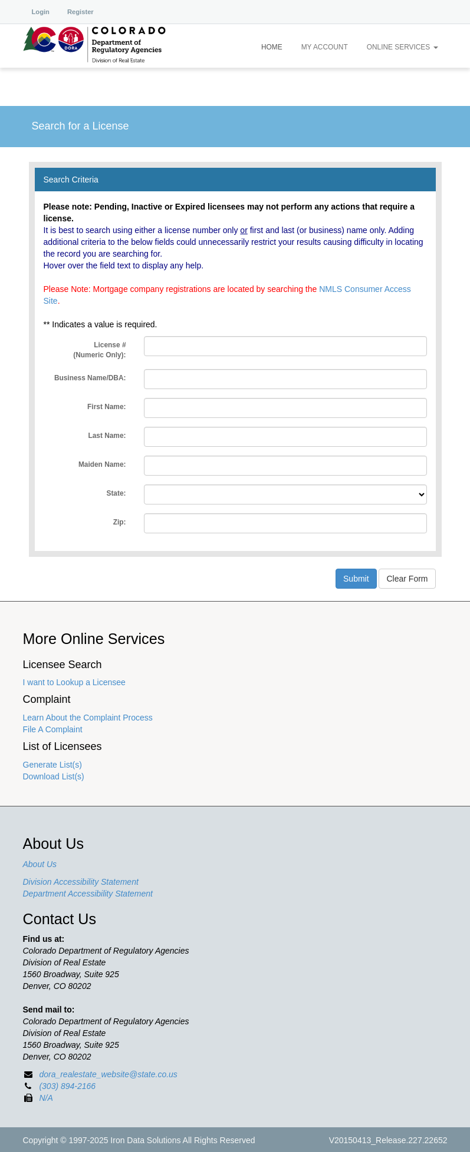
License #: (99, 350)
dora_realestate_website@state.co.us (108, 1074)
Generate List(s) (52, 764)
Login (41, 11)
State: (116, 493)
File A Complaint (53, 729)
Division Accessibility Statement (81, 882)
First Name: (106, 407)
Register (80, 11)
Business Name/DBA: (90, 378)
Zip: (119, 522)
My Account (324, 47)
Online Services (402, 47)
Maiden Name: (102, 464)
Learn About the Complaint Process (88, 717)
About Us (40, 864)
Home (271, 47)
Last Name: (107, 435)
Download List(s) (53, 776)
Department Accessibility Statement (88, 893)
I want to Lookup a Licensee (74, 682)
